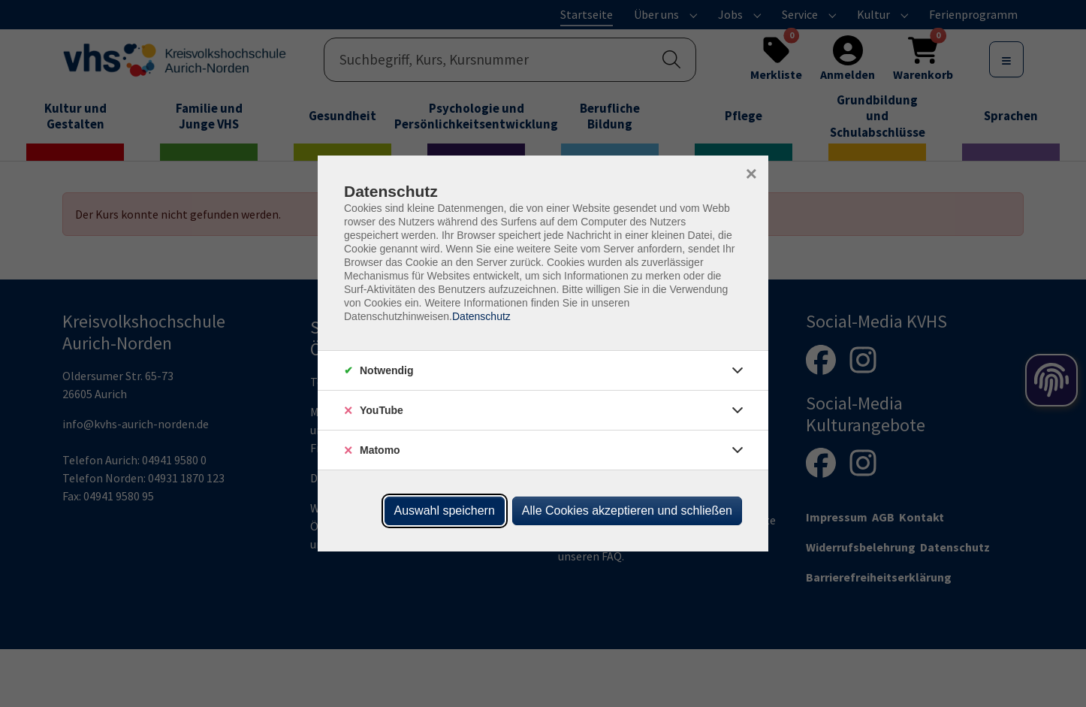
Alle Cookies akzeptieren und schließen (627, 510)
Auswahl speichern (444, 510)
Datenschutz (481, 316)
